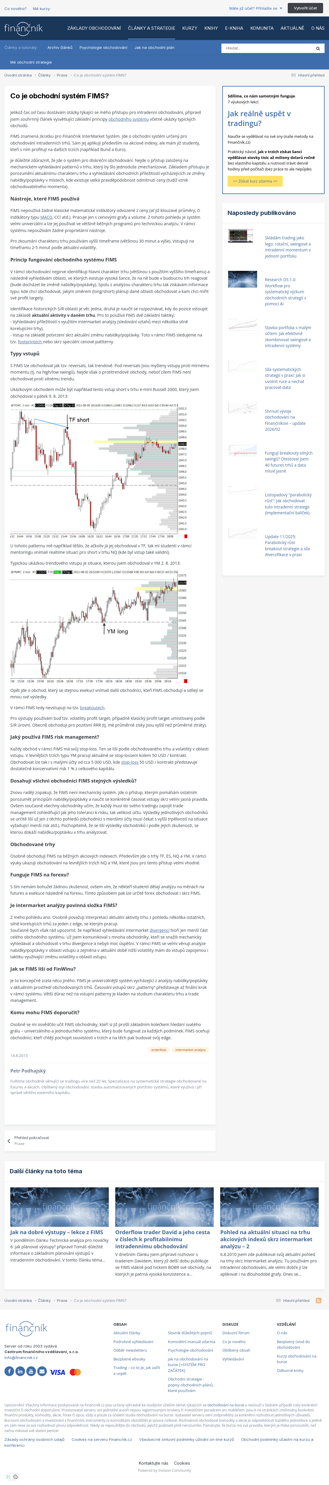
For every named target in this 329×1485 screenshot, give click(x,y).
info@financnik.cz (21, 1357)
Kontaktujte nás (153, 1463)
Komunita (262, 28)
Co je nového (234, 1341)
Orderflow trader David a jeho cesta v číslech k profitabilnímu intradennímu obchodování (162, 1239)
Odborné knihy (290, 1370)
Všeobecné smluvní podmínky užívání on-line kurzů (186, 1439)
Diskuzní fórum (235, 1332)
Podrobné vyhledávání (133, 1341)
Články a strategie (151, 28)
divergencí (160, 930)
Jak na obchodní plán (154, 47)
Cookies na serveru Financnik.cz (102, 1439)
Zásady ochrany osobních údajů (34, 1439)
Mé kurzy (41, 8)
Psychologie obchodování (103, 47)
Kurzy (189, 28)
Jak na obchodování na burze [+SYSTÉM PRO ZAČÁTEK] (188, 1364)
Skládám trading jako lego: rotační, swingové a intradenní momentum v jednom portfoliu (288, 247)
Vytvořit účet (305, 8)
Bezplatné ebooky (129, 1359)
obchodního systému (128, 119)
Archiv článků (60, 47)
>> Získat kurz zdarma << (255, 181)
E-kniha (234, 28)
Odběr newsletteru (130, 1350)
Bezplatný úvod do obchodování (293, 1344)
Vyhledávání (233, 1359)
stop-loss (129, 762)
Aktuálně (292, 28)
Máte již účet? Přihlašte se (255, 8)
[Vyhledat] (247, 48)
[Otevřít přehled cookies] (15, 1476)
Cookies (182, 1463)
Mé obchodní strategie (31, 62)
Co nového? (15, 8)
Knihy (211, 28)
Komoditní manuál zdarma (192, 1341)
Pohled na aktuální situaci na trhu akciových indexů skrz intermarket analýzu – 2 (266, 1239)
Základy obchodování (94, 28)
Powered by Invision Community (164, 1470)
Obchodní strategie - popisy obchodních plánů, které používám (191, 1384)
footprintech (30, 341)
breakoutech (92, 707)
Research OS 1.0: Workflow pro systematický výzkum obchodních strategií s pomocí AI (285, 291)
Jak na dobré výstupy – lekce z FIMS (56, 1232)
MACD (46, 217)
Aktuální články (126, 1332)
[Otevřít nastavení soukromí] (8, 1476)
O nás (318, 28)
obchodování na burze (225, 1405)
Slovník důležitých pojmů (190, 1332)
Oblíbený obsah (236, 1350)
